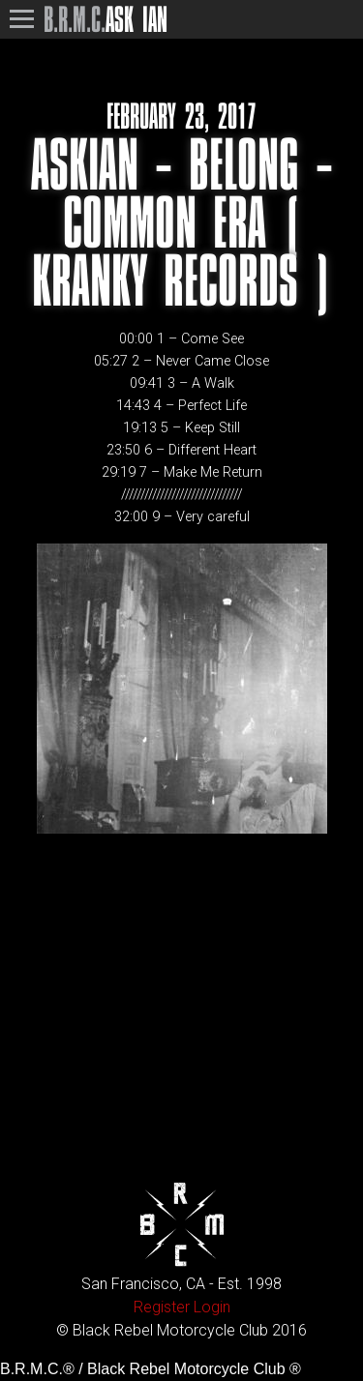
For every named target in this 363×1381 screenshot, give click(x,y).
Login (212, 1307)
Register (162, 1307)
